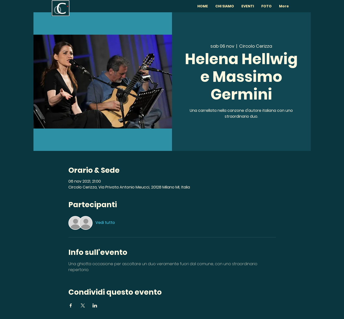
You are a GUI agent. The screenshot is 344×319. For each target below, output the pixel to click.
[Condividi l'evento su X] (82, 305)
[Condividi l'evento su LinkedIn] (95, 305)
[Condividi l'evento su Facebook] (70, 305)
